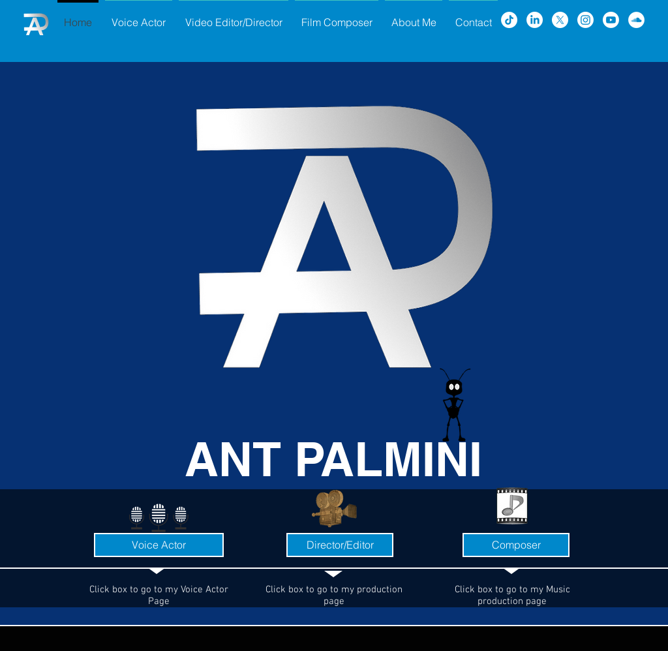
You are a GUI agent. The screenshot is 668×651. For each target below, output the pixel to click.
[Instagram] (585, 20)
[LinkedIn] (534, 20)
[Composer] (516, 545)
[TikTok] (509, 20)
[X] (560, 20)
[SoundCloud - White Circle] (636, 20)
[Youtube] (611, 20)
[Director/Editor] (339, 545)
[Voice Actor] (159, 545)
